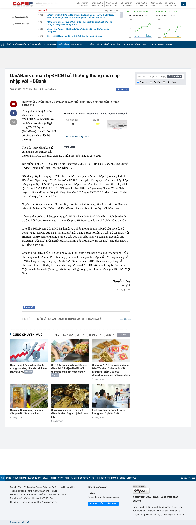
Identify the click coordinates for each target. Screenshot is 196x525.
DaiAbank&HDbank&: (95, 113)
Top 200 (191, 478)
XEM (123, 334)
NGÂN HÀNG (63, 44)
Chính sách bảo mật (20, 522)
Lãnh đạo (171, 82)
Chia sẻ (123, 89)
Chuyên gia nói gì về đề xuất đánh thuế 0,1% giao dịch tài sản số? (69, 413)
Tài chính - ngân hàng (45, 89)
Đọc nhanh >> (111, 10)
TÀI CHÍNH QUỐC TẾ (93, 44)
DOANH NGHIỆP (49, 44)
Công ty (144, 82)
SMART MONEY (77, 44)
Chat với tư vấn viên (103, 504)
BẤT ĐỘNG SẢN (34, 44)
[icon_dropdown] (183, 4)
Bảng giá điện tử (19, 17)
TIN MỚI (69, 147)
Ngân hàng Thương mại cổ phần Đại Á (74, 319)
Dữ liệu (161, 44)
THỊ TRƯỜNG (127, 44)
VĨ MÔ (106, 44)
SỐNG (137, 44)
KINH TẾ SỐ (116, 44)
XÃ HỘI (9, 44)
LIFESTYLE (146, 44)
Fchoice (169, 44)
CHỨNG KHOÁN (20, 44)
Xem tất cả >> (125, 319)
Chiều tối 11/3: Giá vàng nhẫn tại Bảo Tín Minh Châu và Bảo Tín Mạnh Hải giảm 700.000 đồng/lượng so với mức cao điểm (111, 370)
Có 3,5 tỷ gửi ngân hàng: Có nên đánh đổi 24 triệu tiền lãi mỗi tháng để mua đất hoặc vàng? (69, 368)
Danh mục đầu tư (20, 24)
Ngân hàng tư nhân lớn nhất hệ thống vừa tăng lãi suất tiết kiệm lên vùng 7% (28, 368)
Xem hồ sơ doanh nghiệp (76, 136)
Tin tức (157, 82)
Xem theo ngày (64, 335)
